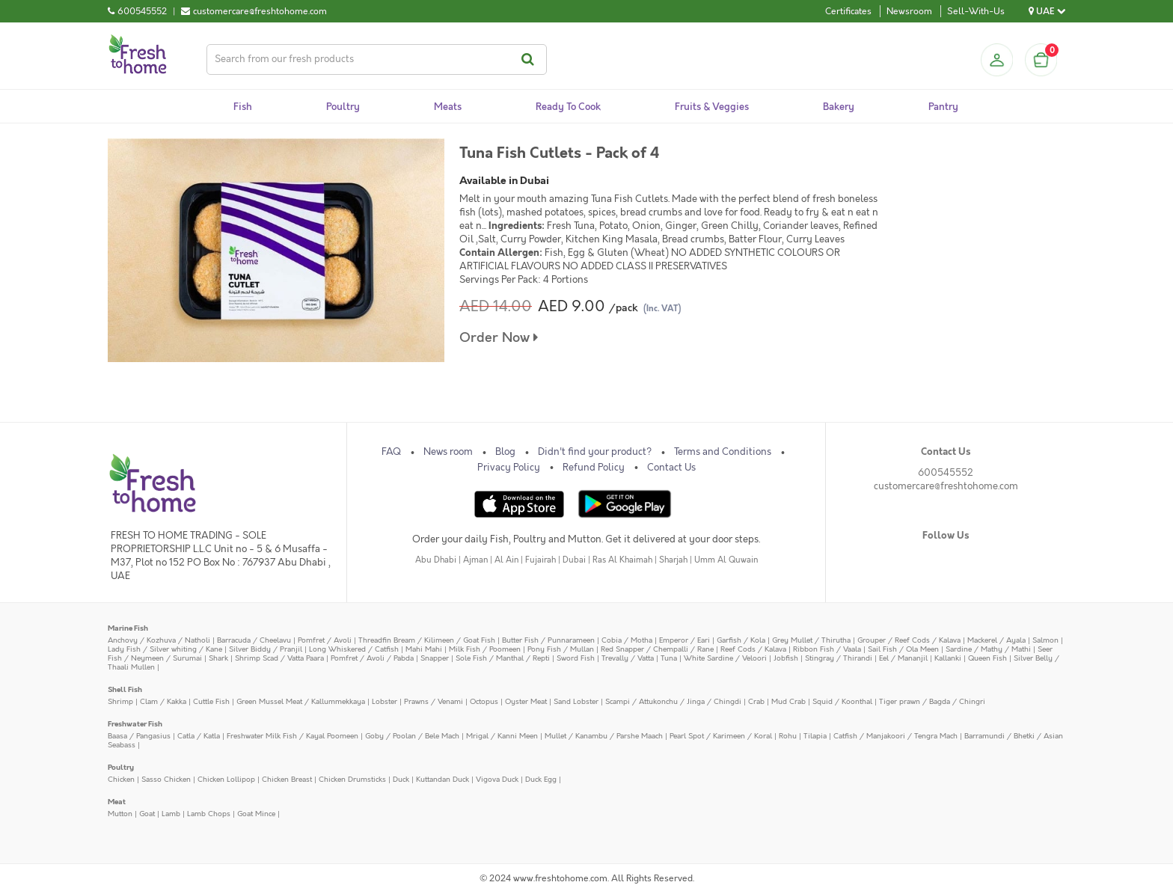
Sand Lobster (576, 701)
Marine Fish (128, 628)
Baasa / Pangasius (139, 735)
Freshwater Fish (135, 723)
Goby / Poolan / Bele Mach (412, 735)
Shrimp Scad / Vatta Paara (279, 658)
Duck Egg (541, 779)
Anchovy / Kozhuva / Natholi (159, 640)
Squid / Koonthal (842, 701)
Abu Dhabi (435, 560)
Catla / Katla (198, 735)
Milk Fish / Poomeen (485, 649)
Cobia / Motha (626, 640)
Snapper (434, 658)
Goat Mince (256, 813)
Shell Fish (125, 689)
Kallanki (947, 658)
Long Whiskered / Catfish (354, 649)
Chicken (121, 779)
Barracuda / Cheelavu (254, 640)
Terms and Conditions (722, 452)
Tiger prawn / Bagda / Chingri (932, 701)
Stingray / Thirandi (838, 658)
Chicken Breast (287, 779)
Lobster (384, 701)
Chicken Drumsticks (352, 779)
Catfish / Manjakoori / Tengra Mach (895, 735)
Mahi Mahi (423, 649)
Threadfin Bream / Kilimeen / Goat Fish (426, 640)
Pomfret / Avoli (325, 640)
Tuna (669, 658)
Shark (218, 658)
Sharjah (673, 560)
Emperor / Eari (684, 640)
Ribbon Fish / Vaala (827, 649)
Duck (401, 779)
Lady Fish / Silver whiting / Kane (165, 649)
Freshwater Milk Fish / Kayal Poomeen (292, 735)
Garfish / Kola (741, 640)
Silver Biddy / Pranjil (265, 649)
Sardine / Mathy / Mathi (988, 649)
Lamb (171, 813)
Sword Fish (576, 658)
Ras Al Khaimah (622, 560)
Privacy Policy (508, 467)
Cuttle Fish (211, 701)
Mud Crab (788, 701)
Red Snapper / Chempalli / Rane (657, 649)
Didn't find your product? (595, 452)
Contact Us (671, 467)
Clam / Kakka (163, 701)
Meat (117, 801)
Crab (756, 701)
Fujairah (540, 560)
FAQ (391, 452)
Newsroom (909, 11)
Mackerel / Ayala (996, 640)
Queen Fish (987, 658)
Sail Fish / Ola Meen (903, 649)
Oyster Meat (526, 701)
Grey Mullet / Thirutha (811, 640)
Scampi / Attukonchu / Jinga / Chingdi (673, 701)
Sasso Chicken (166, 779)
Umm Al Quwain (726, 560)
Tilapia (815, 735)
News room (448, 452)
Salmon (1045, 640)
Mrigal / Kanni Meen (502, 735)
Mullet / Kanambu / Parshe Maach (604, 735)
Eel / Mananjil (903, 658)
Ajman (475, 560)
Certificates (848, 11)
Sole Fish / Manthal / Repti (503, 658)
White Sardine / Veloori (725, 658)
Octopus (484, 701)
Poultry (121, 767)
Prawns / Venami (433, 701)
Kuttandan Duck (442, 779)
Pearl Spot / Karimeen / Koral (721, 735)
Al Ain (506, 560)
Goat (147, 813)
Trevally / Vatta (627, 658)
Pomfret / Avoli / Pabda (372, 658)
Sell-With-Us (976, 11)
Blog (505, 452)
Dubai (574, 560)
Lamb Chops (208, 813)
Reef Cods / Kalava (753, 649)
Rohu (788, 735)
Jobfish (786, 658)
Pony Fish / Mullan (560, 649)
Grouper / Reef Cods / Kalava (909, 640)
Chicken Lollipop (226, 779)
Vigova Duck (497, 779)
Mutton (120, 813)
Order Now (498, 337)
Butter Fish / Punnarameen (548, 640)
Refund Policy (594, 467)
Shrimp (120, 701)
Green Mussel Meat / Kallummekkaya (300, 701)
